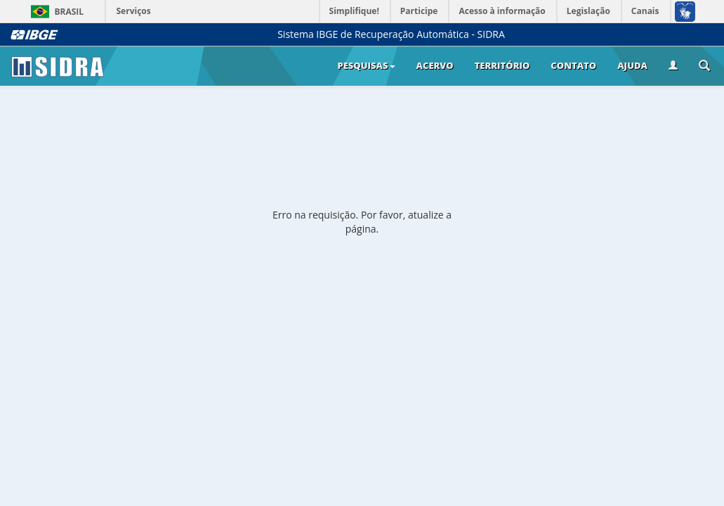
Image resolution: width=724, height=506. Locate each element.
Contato (573, 65)
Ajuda (632, 65)
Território (502, 65)
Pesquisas (366, 65)
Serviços (134, 11)
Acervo (435, 65)
